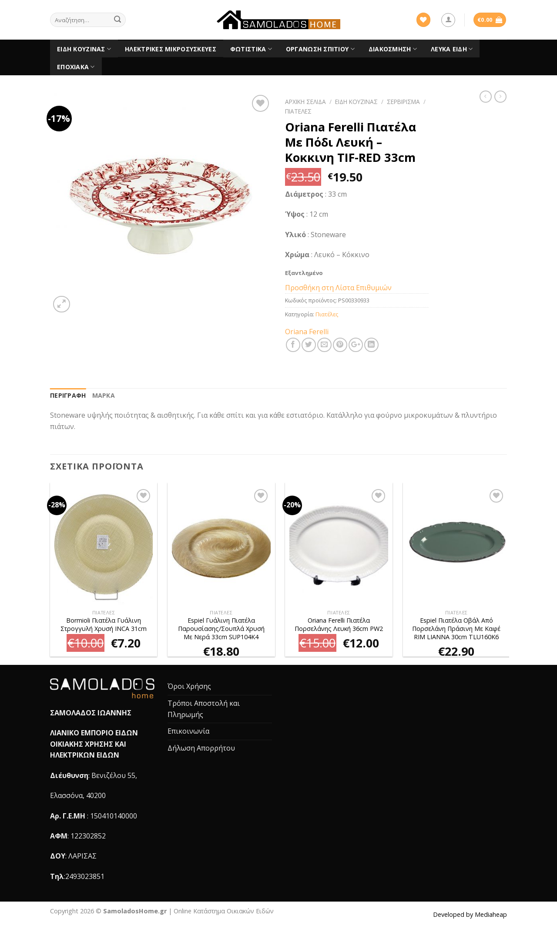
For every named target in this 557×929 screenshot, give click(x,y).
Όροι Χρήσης (189, 686)
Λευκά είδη (452, 49)
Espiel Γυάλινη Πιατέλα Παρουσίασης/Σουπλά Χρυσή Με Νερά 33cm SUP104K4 (221, 629)
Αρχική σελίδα (305, 101)
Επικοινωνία (188, 731)
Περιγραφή (68, 395)
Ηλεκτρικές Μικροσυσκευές (170, 49)
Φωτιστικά (251, 49)
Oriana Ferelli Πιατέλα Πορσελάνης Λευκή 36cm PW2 (339, 625)
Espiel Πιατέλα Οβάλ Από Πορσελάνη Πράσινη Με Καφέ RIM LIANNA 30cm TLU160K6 (456, 629)
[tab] (68, 395)
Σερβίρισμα (403, 101)
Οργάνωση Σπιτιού (320, 49)
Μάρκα (103, 395)
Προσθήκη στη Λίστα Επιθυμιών (338, 287)
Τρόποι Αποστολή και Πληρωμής (204, 708)
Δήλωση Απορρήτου (201, 748)
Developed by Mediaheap (470, 914)
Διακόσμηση (393, 49)
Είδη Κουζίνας (84, 49)
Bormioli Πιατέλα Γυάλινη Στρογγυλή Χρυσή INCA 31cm (103, 625)
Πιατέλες (298, 111)
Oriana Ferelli (307, 331)
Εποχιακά (76, 67)
